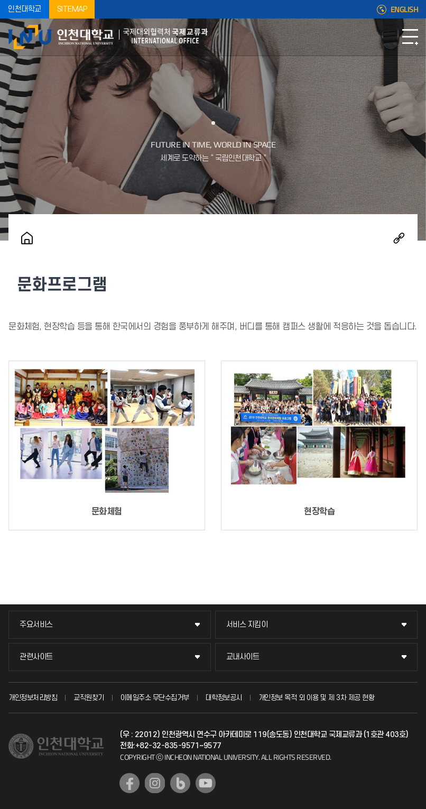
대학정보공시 (224, 698)
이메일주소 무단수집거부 (155, 698)
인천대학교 (24, 9)
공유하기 (399, 238)
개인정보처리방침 (32, 698)
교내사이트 (243, 656)
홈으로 (27, 238)
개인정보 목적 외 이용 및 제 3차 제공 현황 (316, 698)
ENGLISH (405, 9)
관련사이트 (36, 656)
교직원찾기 (88, 698)
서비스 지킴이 (247, 624)
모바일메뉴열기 (410, 37)
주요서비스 (36, 624)
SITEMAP (72, 9)
